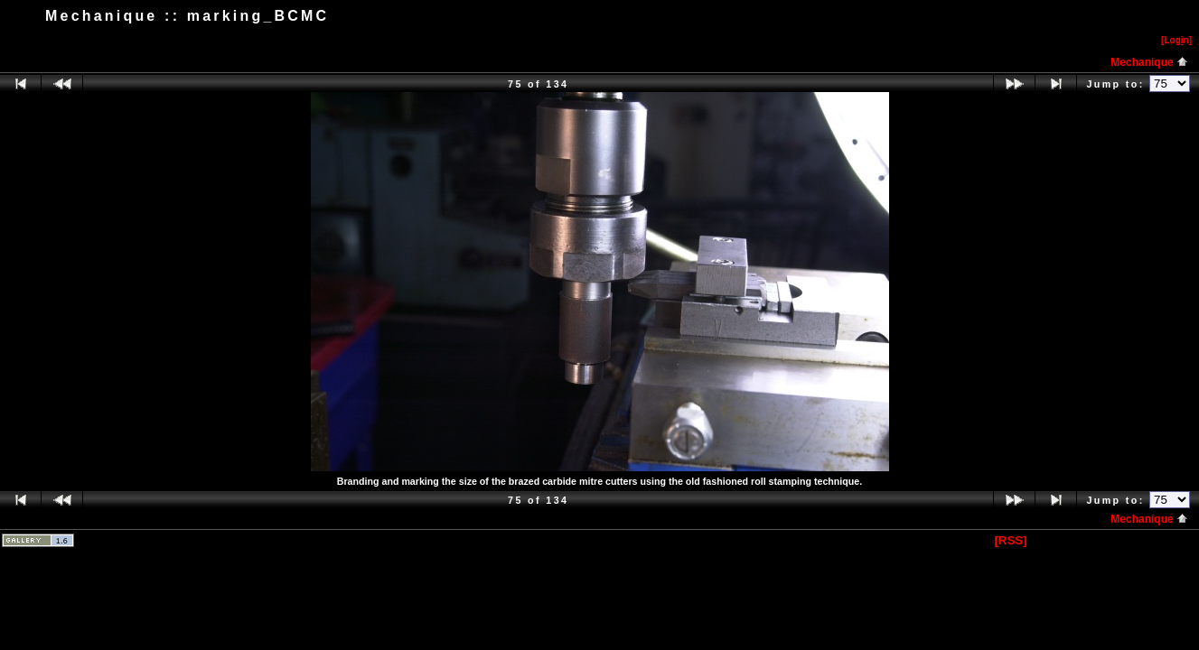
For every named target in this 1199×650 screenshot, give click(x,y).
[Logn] (1176, 40)
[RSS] (1010, 540)
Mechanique (1149, 62)
